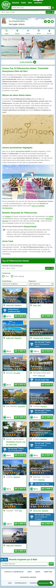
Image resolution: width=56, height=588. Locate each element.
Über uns (48, 572)
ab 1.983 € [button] (20, 551)
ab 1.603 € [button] (20, 316)
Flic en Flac (37, 511)
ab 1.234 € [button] (20, 455)
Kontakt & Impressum (13, 572)
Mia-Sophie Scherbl (16, 24)
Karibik (51, 216)
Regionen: (32, 281)
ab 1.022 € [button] (20, 384)
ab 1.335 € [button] (46, 316)
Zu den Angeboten (28, 62)
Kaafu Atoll (10, 305)
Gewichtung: (7, 281)
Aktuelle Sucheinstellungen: (12, 266)
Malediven (49, 219)
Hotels (23, 2)
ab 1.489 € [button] (20, 351)
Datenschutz (20, 583)
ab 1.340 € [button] (20, 417)
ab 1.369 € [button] (20, 523)
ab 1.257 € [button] (46, 455)
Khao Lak (41, 375)
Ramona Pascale (30, 226)
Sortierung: (6, 273)
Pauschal (15, 2)
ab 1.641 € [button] (46, 384)
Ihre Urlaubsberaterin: (17, 21)
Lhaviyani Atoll (38, 338)
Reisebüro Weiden (28, 577)
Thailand (8, 216)
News (37, 572)
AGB (9, 583)
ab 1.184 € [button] (46, 417)
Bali (38, 221)
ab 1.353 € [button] (20, 488)
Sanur (35, 305)
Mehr (30, 2)
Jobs (29, 572)
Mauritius (5, 221)
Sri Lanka (16, 373)
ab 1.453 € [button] (46, 523)
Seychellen (21, 406)
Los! (51, 564)
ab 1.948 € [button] (46, 488)
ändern (50, 12)
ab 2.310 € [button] (46, 351)
